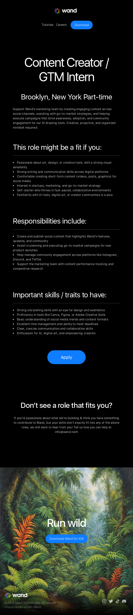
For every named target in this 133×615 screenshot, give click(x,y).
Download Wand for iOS (66, 538)
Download (81, 25)
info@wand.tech (66, 432)
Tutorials (47, 25)
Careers (61, 25)
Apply (66, 357)
